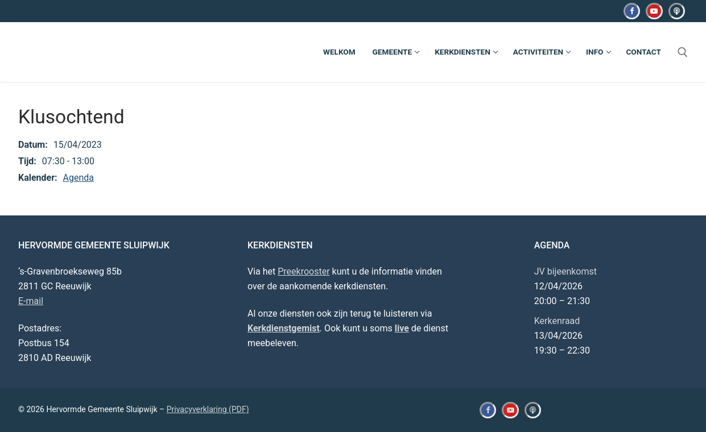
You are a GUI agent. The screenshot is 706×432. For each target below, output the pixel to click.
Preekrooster (303, 271)
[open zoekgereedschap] (683, 52)
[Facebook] (632, 11)
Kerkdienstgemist (283, 328)
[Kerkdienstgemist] (676, 11)
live (402, 328)
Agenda (78, 177)
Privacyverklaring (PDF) (208, 409)
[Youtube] (654, 11)
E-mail (30, 301)
